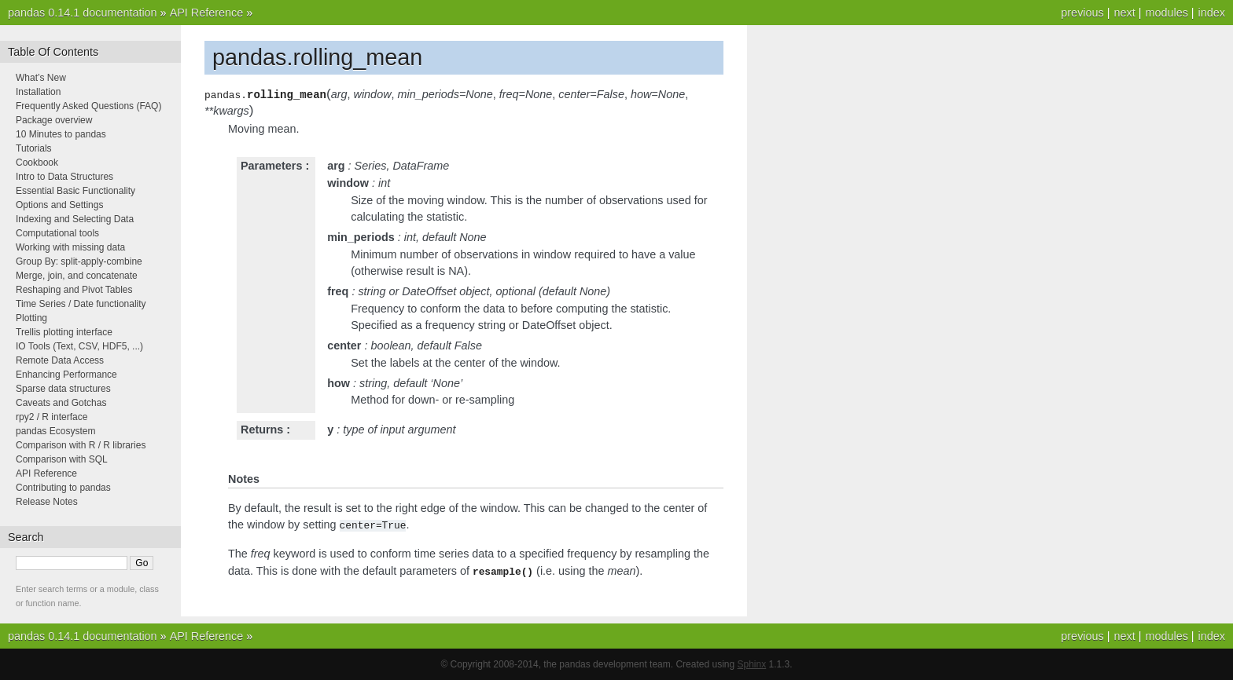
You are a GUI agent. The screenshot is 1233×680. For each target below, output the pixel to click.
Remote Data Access (60, 360)
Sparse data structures (63, 388)
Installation (38, 91)
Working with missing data (70, 247)
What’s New (41, 77)
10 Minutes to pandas (61, 134)
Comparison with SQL (62, 459)
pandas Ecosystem (55, 431)
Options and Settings (59, 204)
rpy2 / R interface (51, 416)
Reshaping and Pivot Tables (74, 289)
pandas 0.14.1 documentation (82, 12)
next (1124, 12)
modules (1166, 12)
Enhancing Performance (66, 374)
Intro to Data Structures (64, 176)
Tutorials (34, 148)
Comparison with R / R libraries (80, 445)
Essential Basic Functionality (75, 190)
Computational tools (57, 233)
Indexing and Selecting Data (75, 219)
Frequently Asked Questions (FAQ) (88, 106)
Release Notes (47, 501)
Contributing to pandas (63, 487)
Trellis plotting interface (64, 332)
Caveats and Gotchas (61, 402)
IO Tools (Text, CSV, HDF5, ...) (79, 346)
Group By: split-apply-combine (79, 261)
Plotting (31, 318)
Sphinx (752, 664)
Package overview (54, 120)
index (1211, 12)
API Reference (207, 12)
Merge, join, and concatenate (77, 275)
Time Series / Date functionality (81, 303)
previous (1082, 12)
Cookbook (37, 162)
